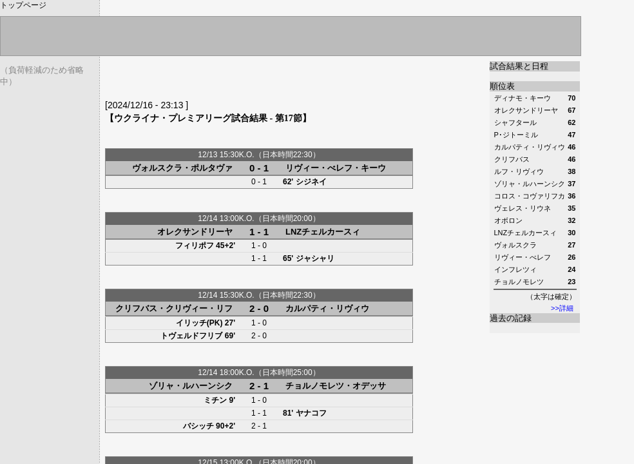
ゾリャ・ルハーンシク (191, 386)
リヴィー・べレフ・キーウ (335, 168)
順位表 (502, 86)
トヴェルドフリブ (191, 335)
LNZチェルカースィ (322, 232)
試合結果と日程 (519, 66)
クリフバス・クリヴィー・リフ (174, 308)
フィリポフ (194, 245)
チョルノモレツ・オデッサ (335, 386)
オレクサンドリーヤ (195, 232)
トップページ (23, 5)
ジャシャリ (315, 258)
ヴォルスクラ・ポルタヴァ (182, 168)
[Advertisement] (256, 80)
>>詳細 (562, 308)
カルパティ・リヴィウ (327, 308)
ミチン (215, 400)
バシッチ (198, 425)
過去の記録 (511, 318)
